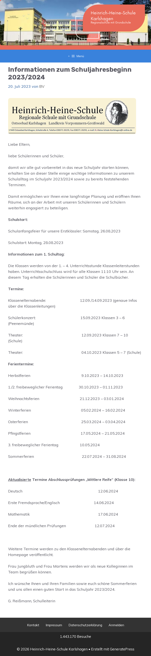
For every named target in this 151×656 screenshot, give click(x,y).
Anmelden (116, 625)
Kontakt (33, 625)
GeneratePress (122, 649)
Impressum (54, 625)
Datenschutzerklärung (85, 625)
